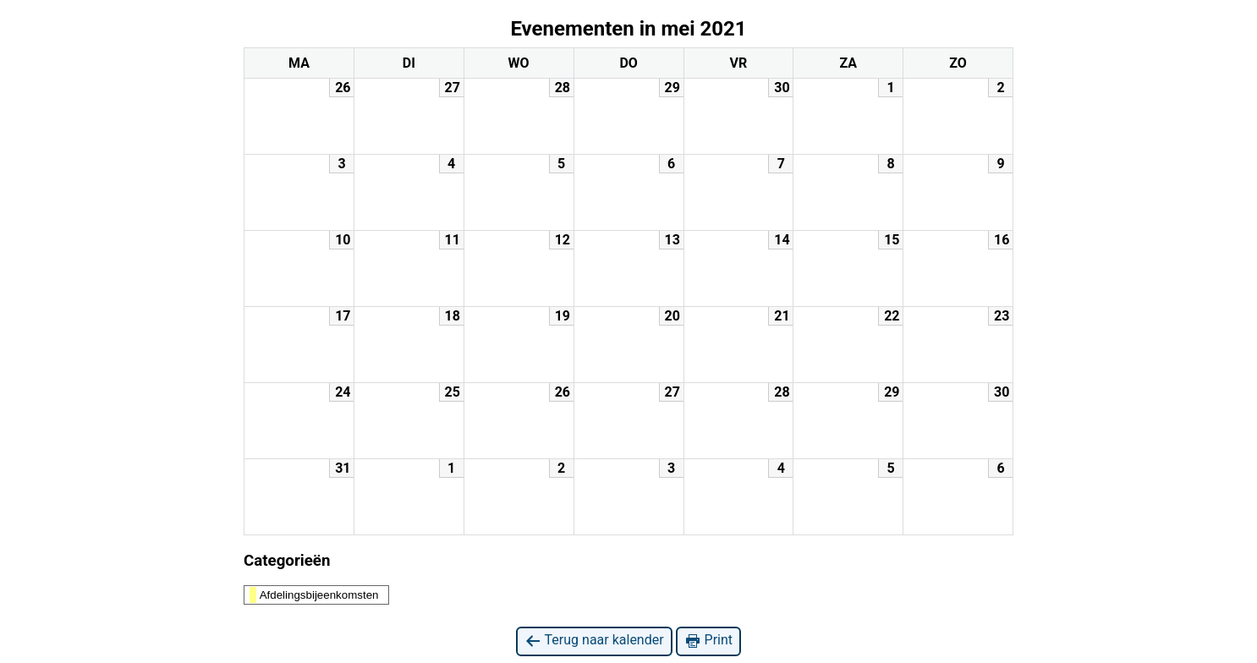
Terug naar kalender (594, 640)
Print (708, 640)
